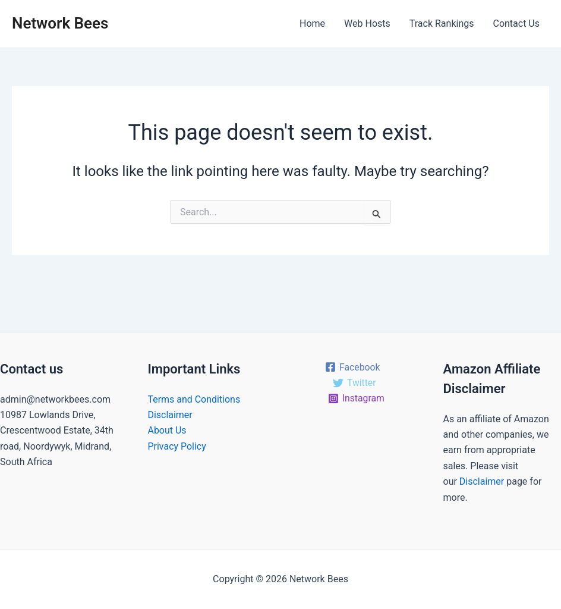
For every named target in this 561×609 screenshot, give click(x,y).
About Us (167, 430)
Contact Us (516, 23)
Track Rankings (441, 23)
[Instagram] (356, 398)
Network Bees (60, 23)
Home (312, 23)
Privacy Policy (177, 446)
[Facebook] (352, 367)
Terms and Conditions (194, 399)
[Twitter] (354, 383)
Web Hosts (367, 23)
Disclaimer (170, 414)
